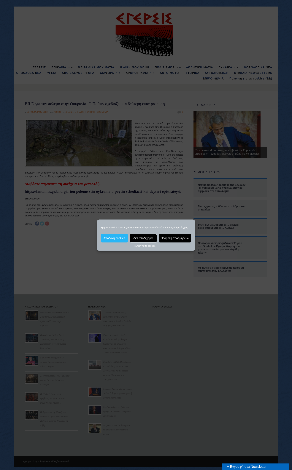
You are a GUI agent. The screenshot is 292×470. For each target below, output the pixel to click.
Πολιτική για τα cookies (144, 246)
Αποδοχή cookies (114, 238)
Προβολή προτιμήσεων (175, 238)
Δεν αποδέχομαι (143, 238)
